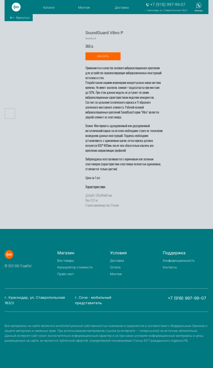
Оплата (115, 267)
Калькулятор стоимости (74, 267)
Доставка (122, 7)
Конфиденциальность (179, 260)
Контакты (170, 267)
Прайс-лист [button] (65, 274)
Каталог (49, 7)
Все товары (65, 260)
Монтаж (84, 7)
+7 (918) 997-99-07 (167, 4)
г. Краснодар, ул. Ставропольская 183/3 (166, 10)
